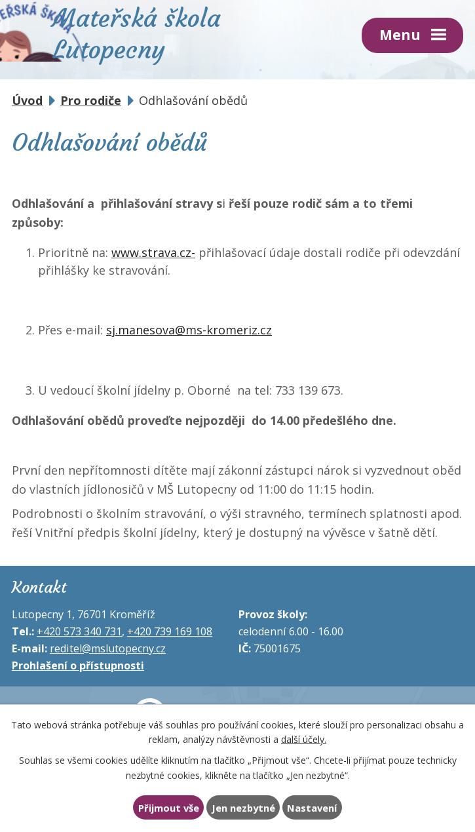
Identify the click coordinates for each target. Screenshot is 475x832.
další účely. (303, 739)
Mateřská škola (136, 32)
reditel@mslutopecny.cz (108, 648)
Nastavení (312, 807)
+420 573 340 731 (79, 631)
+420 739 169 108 (169, 631)
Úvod (27, 100)
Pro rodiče (90, 100)
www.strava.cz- (153, 252)
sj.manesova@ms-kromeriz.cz (189, 330)
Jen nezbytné (243, 807)
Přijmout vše (168, 807)
